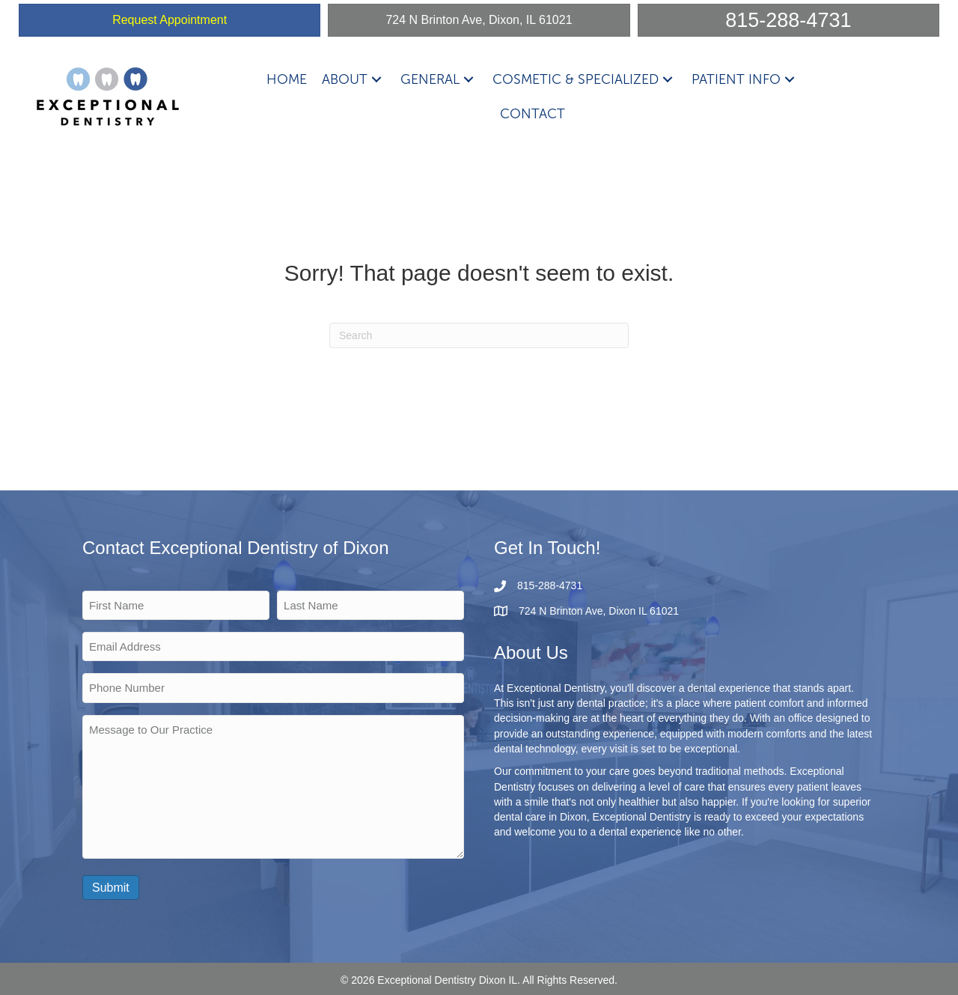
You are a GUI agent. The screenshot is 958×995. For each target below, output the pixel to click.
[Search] (479, 335)
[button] (376, 79)
